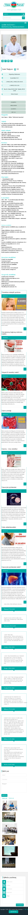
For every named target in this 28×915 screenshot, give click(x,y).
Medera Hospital (14, 94)
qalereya (13, 108)
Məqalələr (13, 105)
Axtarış (25, 22)
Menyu (6, 14)
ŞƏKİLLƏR (4, 798)
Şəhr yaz (4, 795)
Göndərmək (19, 904)
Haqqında (13, 102)
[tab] (13, 102)
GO (23, 17)
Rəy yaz (14, 112)
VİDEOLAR (11, 798)
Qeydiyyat (13, 911)
